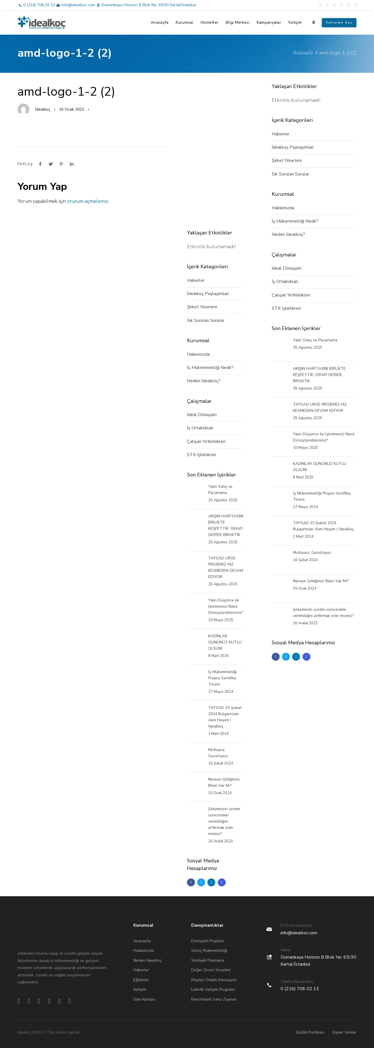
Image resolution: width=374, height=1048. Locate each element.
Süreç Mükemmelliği (209, 950)
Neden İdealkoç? (203, 381)
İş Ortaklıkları (200, 428)
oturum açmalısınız (87, 201)
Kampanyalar (269, 22)
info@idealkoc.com (78, 5)
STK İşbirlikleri (201, 455)
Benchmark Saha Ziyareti (213, 999)
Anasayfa (159, 22)
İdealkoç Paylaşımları (208, 294)
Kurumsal (184, 22)
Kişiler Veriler (344, 1032)
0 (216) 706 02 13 (39, 5)
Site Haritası (144, 999)
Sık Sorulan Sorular (205, 320)
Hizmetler (210, 22)
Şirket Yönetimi (202, 307)
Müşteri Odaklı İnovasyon (214, 980)
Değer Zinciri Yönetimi (211, 970)
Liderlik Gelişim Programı (213, 989)
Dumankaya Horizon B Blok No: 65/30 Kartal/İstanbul (148, 5)
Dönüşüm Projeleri (207, 941)
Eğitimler (141, 980)
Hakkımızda (198, 354)
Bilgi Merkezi (237, 22)
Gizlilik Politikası (310, 1032)
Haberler (196, 280)
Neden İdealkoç (147, 960)
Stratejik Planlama (207, 960)
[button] (313, 23)
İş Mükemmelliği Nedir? (210, 367)
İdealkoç (42, 109)
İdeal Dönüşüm (202, 415)
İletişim (295, 22)
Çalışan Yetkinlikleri (206, 441)
